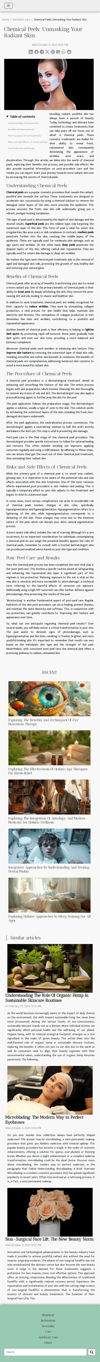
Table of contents (22, 116)
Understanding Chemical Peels (23, 123)
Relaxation (48, 1320)
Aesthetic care (21, 19)
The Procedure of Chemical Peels (24, 136)
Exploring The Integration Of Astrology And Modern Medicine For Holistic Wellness (46, 820)
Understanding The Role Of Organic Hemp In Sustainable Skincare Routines (46, 998)
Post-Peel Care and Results (21, 148)
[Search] (45, 1352)
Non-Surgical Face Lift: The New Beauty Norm (49, 1239)
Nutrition (48, 1315)
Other (48, 1343)
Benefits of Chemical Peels (21, 129)
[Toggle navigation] (8, 6)
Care (48, 1332)
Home (5, 19)
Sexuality (48, 1326)
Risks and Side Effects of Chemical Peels (27, 142)
